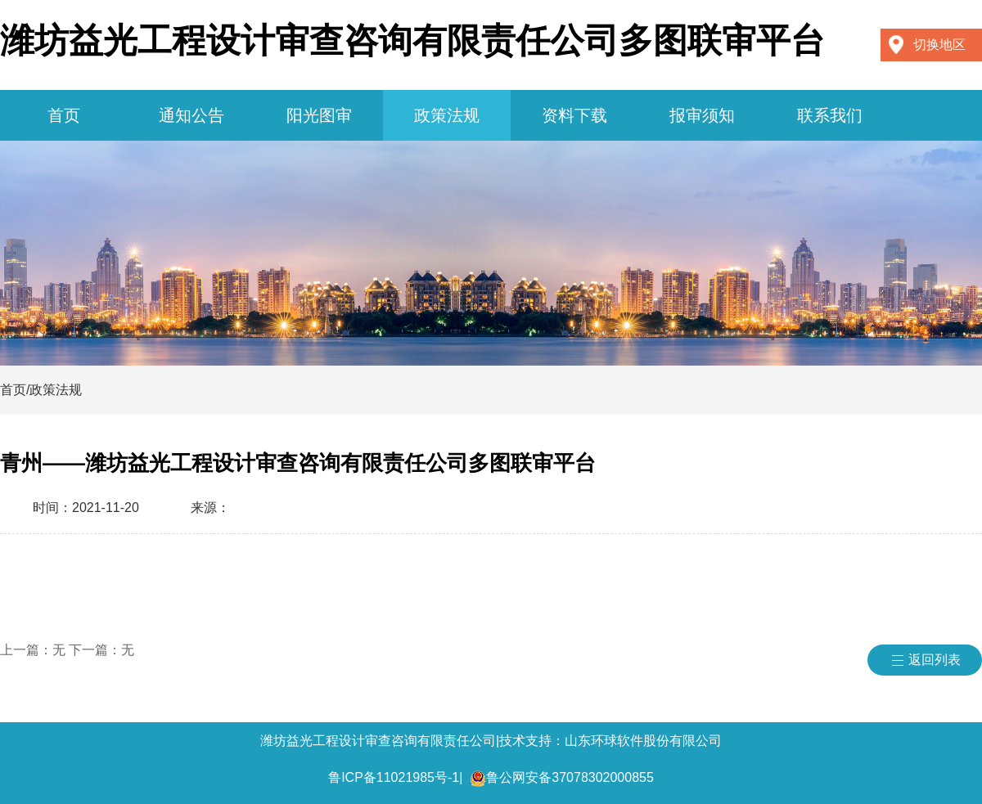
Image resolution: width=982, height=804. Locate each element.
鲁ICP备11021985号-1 (393, 777)
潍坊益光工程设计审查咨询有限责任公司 (378, 741)
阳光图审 (319, 115)
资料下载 (574, 115)
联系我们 (830, 115)
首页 (63, 115)
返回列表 (934, 660)
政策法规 (447, 115)
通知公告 (191, 115)
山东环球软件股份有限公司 (643, 741)
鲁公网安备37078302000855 (570, 777)
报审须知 (702, 115)
